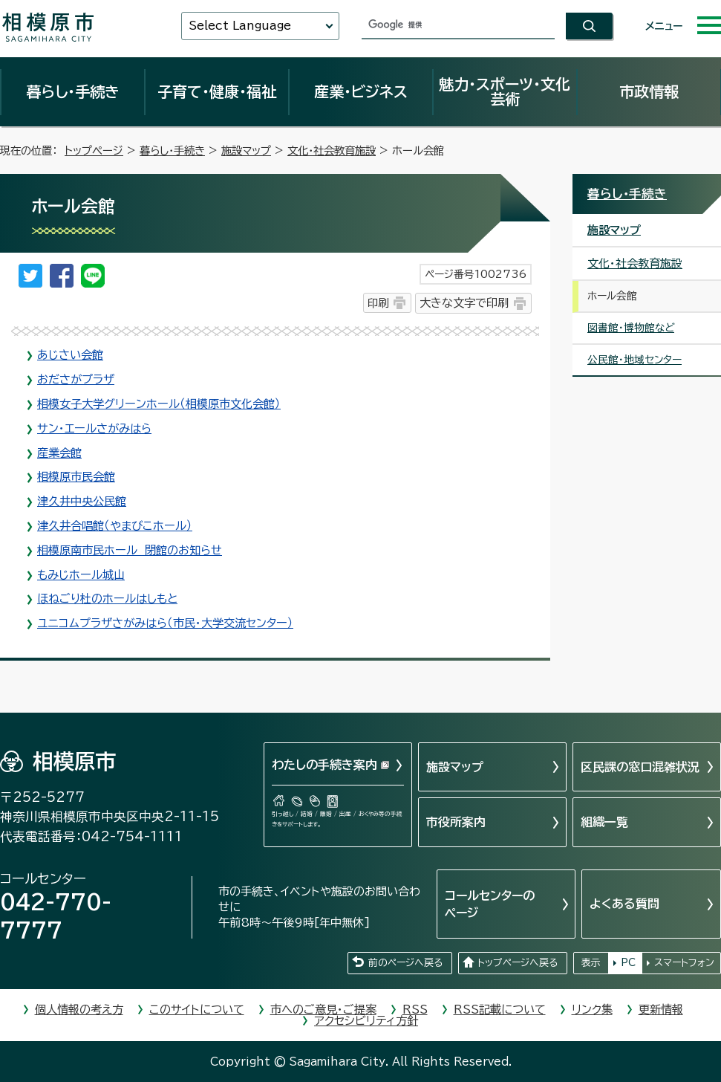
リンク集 (592, 1009)
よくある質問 (624, 904)
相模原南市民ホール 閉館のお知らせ (129, 550)
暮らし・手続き (73, 91)
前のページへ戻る (405, 963)
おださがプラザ (75, 379)
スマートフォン (684, 963)
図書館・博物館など (630, 328)
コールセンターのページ (490, 904)
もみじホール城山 (81, 574)
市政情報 (649, 91)
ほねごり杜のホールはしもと (107, 598)
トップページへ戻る (517, 963)
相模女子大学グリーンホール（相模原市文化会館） (159, 403)
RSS (415, 1009)
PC (628, 963)
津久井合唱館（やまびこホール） (114, 525)
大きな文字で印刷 (464, 302)
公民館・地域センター (634, 359)
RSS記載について (500, 1009)
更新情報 (661, 1009)
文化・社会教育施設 (331, 150)
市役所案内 (456, 822)
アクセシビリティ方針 (366, 1020)
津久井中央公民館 (81, 501)
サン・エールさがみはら (94, 428)
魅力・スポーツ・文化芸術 (504, 91)
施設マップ (246, 150)
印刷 (378, 302)
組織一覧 (604, 822)
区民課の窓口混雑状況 (640, 767)
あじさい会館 (70, 354)
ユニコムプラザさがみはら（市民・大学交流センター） (165, 623)
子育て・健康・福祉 (216, 91)
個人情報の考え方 (79, 1009)
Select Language (240, 25)
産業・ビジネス (361, 91)
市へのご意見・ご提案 (323, 1009)
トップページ (94, 150)
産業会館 (59, 453)
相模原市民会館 (76, 476)
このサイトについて (196, 1009)
